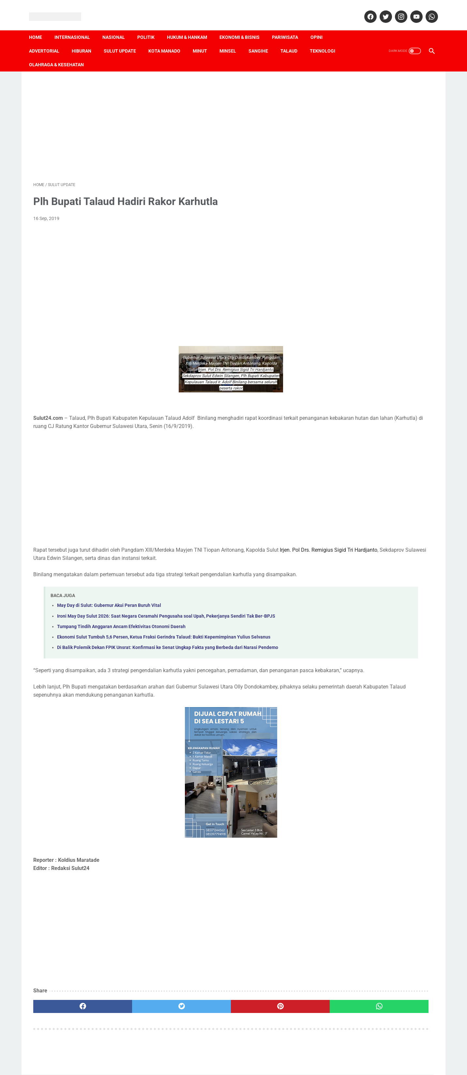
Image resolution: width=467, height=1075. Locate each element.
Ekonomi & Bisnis (244, 26)
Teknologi (326, 40)
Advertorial (48, 40)
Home (39, 26)
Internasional (76, 26)
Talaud (293, 40)
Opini (321, 26)
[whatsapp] (427, 10)
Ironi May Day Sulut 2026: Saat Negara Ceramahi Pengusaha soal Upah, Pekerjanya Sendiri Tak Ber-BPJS (166, 618)
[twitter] (381, 10)
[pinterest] (201, 1016)
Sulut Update (124, 40)
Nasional (118, 26)
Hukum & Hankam (191, 26)
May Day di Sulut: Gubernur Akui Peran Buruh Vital (109, 607)
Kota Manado (169, 40)
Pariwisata (289, 26)
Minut (204, 40)
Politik (150, 26)
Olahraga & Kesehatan (60, 53)
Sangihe (262, 40)
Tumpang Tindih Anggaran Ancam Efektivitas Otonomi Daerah (121, 628)
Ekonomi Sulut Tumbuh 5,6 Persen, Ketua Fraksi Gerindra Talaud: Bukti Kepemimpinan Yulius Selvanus (163, 639)
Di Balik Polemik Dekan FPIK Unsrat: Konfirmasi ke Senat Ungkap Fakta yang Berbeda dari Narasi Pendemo (167, 649)
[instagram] (396, 10)
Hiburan (86, 40)
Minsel (232, 40)
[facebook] (365, 10)
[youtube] (411, 10)
